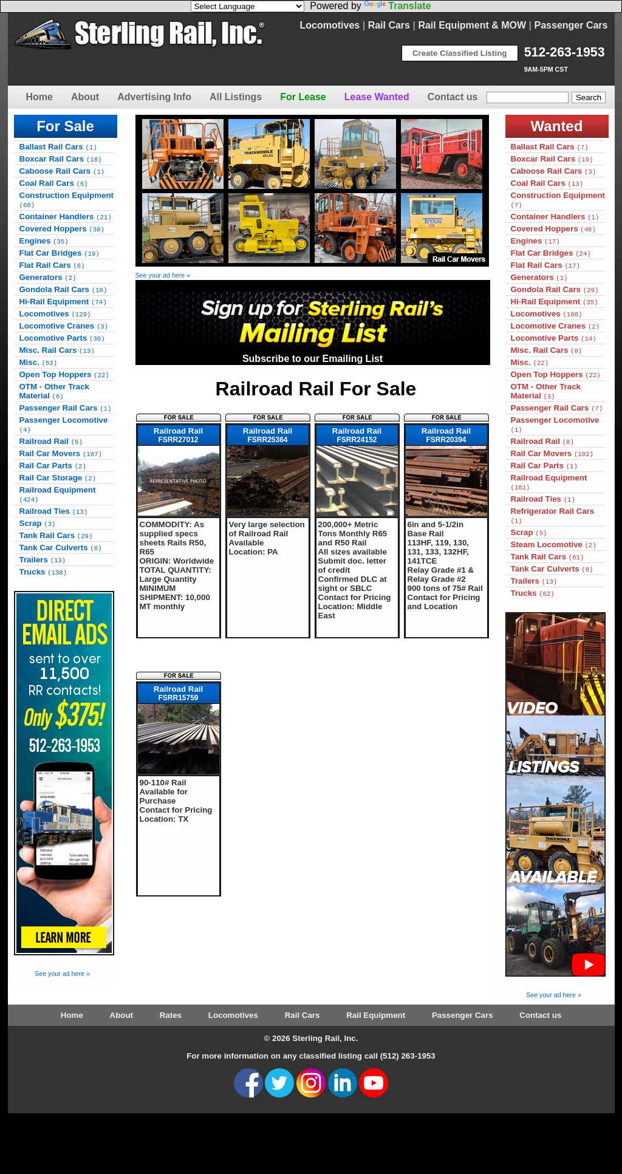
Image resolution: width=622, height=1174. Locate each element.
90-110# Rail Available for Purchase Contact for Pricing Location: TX (176, 801)
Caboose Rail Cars (62, 171)
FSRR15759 (178, 698)
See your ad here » (62, 973)
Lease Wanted (376, 97)
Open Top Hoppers (64, 374)
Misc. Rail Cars (57, 350)
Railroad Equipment (57, 494)
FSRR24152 (357, 439)
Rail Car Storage (58, 477)
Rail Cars (389, 25)
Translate (397, 6)
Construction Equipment (66, 200)
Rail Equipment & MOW (472, 25)
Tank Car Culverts (60, 547)
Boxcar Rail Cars (60, 158)
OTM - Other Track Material (54, 391)
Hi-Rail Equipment (63, 301)
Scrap (37, 523)
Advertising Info (154, 97)
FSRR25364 (267, 439)
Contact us (453, 97)
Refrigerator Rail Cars (553, 516)
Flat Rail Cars (52, 265)
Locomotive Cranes (64, 325)
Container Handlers (65, 216)
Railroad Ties (53, 511)
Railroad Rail (51, 441)
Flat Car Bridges (59, 253)
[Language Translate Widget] (247, 6)
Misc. (38, 362)
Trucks (43, 571)
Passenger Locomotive (63, 424)
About (85, 97)
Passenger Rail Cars (65, 407)
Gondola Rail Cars (63, 289)
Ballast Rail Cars (58, 146)
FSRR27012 (178, 439)
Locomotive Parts (62, 338)
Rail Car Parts (52, 465)
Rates (171, 1015)
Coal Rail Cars (53, 183)
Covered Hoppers (61, 228)
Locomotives (330, 25)
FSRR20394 (446, 439)
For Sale (65, 126)
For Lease (303, 97)
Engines (44, 240)
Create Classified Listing (459, 53)
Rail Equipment (375, 1015)
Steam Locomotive (553, 544)
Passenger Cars (571, 25)
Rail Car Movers (60, 453)
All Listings (236, 97)
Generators (48, 277)
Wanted (557, 126)
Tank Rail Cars (56, 535)
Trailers (42, 559)
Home (39, 97)
